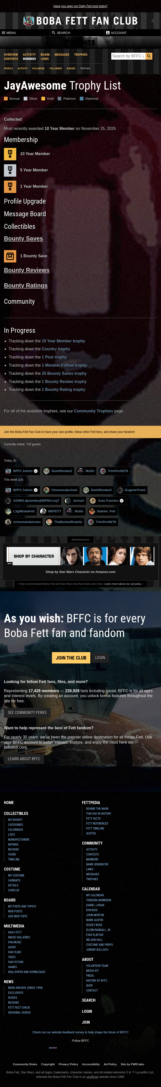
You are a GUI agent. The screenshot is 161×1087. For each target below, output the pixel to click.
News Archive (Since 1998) (25, 988)
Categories (15, 825)
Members (29, 59)
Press (90, 975)
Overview (11, 54)
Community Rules (25, 1064)
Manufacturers (18, 839)
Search (60, 32)
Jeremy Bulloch (97, 949)
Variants (14, 880)
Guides (12, 997)
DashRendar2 (57, 471)
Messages (62, 54)
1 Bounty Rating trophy (63, 389)
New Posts (15, 911)
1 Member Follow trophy (64, 365)
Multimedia (14, 926)
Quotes (91, 833)
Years (12, 854)
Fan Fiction (15, 962)
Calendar (91, 889)
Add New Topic (18, 916)
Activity (29, 54)
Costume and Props (99, 944)
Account (116, 32)
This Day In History (98, 813)
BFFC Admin (21, 471)
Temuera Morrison (98, 900)
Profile (8, 68)
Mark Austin (94, 920)
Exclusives (15, 992)
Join (86, 1022)
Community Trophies (93, 411)
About (88, 959)
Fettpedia (91, 802)
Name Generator (97, 864)
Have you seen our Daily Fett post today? (80, 6)
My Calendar (95, 895)
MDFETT (50, 511)
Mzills (86, 471)
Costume (12, 869)
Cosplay (13, 890)
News (9, 981)
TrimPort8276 (114, 471)
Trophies (80, 54)
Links (45, 59)
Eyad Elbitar (94, 935)
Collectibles (16, 813)
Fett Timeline (95, 828)
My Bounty (15, 820)
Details (13, 885)
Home (9, 802)
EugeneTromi (131, 490)
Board (45, 54)
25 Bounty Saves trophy (64, 373)
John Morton (95, 915)
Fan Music (14, 942)
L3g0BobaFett (20, 511)
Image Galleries (19, 937)
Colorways (15, 829)
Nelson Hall (94, 940)
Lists (11, 834)
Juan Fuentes (107, 501)
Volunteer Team (97, 966)
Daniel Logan (95, 905)
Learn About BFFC (24, 758)
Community (92, 843)
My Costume (16, 875)
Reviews (13, 849)
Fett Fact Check (19, 1007)
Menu (8, 32)
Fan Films (14, 952)
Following (38, 68)
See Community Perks (27, 712)
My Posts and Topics (22, 906)
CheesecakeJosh (60, 490)
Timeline (13, 859)
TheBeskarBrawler (64, 522)
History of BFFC (96, 980)
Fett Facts (93, 818)
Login (100, 657)
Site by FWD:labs (132, 1064)
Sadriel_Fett (102, 511)
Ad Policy (110, 1064)
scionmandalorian (23, 522)
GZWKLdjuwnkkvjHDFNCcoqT (32, 501)
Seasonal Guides (19, 1012)
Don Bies (91, 910)
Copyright (48, 1064)
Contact (92, 990)
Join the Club (71, 658)
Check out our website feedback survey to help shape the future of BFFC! (80, 1032)
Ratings (13, 844)
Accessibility (91, 1064)
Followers (55, 68)
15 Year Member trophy (63, 341)
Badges (71, 68)
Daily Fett (15, 932)
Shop (89, 985)
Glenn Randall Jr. (98, 930)
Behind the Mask (97, 808)
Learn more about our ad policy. (123, 583)
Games (12, 967)
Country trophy (56, 349)
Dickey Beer (94, 925)
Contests (11, 59)
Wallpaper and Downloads (26, 972)
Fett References (97, 823)
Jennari (74, 501)
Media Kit (92, 970)
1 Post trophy (54, 357)
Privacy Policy (68, 1064)
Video (12, 957)
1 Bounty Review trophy (64, 381)
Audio (12, 947)
